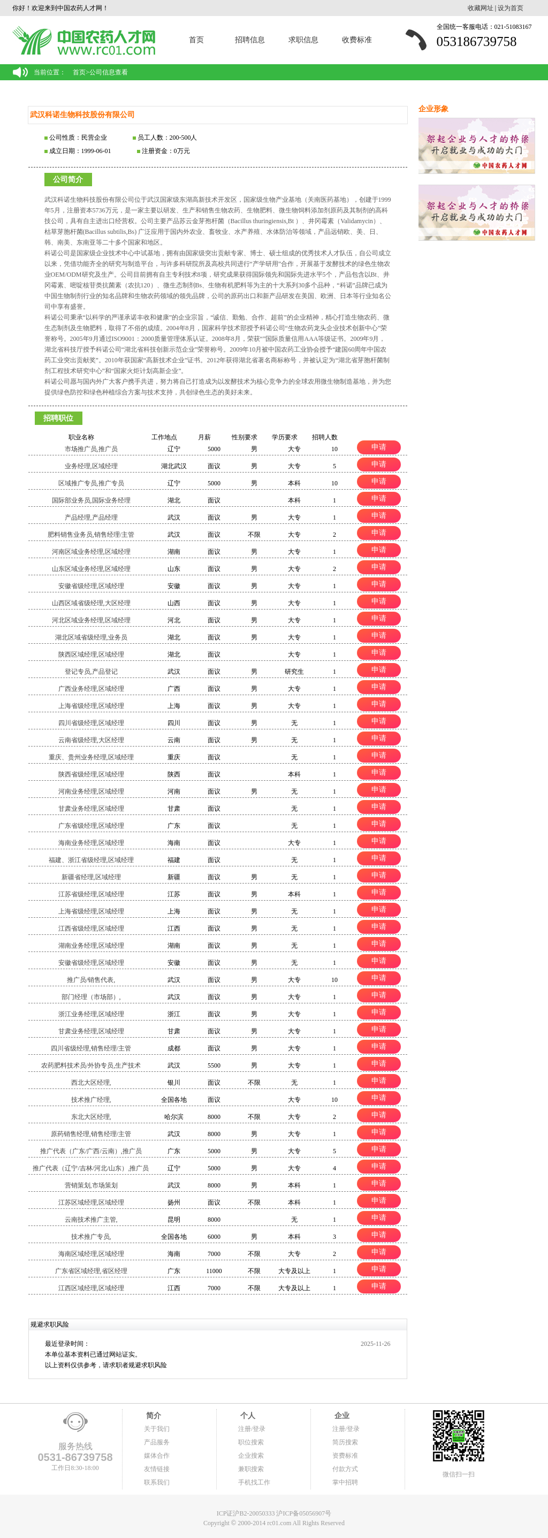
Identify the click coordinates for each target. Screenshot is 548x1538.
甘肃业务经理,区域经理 (91, 808)
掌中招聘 (345, 1482)
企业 (340, 1416)
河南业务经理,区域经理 (91, 791)
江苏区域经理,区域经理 (91, 1202)
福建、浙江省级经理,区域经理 (91, 860)
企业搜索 (251, 1455)
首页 (196, 40)
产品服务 (157, 1442)
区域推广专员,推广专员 (91, 483)
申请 (378, 447)
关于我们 (157, 1429)
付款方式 (345, 1469)
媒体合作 (157, 1455)
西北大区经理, (91, 1082)
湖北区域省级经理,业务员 (91, 637)
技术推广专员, (91, 1236)
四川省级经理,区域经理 (91, 723)
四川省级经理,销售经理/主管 (91, 1048)
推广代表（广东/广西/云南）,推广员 (91, 1151)
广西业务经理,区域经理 (91, 688)
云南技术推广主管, (91, 1219)
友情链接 (157, 1469)
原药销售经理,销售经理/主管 (91, 1134)
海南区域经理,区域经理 (91, 1254)
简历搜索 (345, 1442)
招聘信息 (250, 40)
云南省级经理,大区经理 (91, 740)
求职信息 (303, 40)
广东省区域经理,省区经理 (91, 1271)
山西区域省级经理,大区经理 (91, 603)
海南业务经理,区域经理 (91, 843)
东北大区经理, (91, 1117)
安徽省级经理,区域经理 (91, 586)
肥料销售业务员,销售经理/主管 (91, 534)
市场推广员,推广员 (91, 449)
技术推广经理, (91, 1099)
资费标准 (345, 1455)
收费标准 (357, 40)
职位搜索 (251, 1442)
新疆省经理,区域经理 (91, 877)
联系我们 (157, 1482)
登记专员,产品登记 (91, 671)
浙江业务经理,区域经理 (91, 1014)
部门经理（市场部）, (91, 997)
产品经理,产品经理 (91, 517)
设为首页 (510, 8)
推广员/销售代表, (91, 980)
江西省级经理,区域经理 (91, 928)
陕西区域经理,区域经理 (91, 654)
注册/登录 (251, 1429)
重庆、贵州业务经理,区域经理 (91, 757)
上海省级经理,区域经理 (91, 706)
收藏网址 (480, 8)
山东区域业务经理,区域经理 (91, 569)
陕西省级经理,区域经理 (91, 774)
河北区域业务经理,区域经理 (91, 620)
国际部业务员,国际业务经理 (91, 500)
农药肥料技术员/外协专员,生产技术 (91, 1065)
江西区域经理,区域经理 (91, 1288)
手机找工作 (254, 1482)
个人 (246, 1416)
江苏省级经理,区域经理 (91, 894)
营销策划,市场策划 (91, 1185)
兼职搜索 (251, 1469)
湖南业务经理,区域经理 (91, 945)
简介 (152, 1416)
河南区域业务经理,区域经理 (91, 551)
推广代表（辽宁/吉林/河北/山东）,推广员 (91, 1168)
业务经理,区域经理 (91, 466)
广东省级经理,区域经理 (91, 825)
